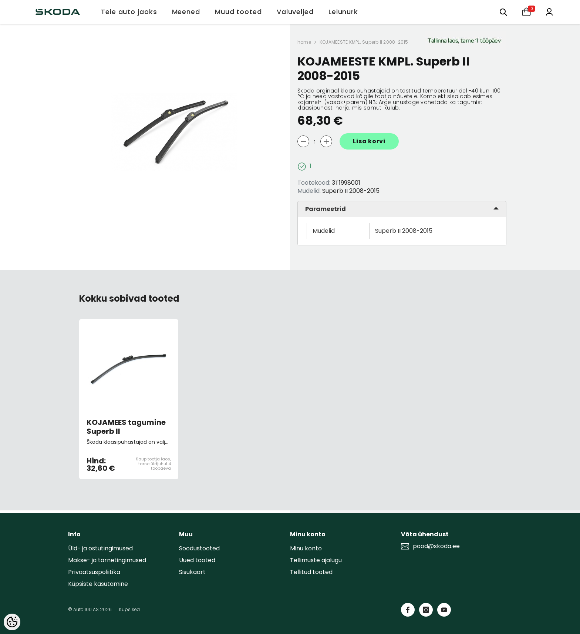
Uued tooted (197, 560)
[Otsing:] (503, 11)
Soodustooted (199, 548)
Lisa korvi (369, 141)
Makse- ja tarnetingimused (107, 560)
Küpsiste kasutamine (98, 584)
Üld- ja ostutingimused (100, 548)
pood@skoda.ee (436, 546)
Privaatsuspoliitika (94, 572)
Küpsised (129, 609)
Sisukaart (192, 572)
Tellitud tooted (311, 572)
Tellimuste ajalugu (316, 560)
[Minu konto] (549, 11)
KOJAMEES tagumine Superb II (126, 427)
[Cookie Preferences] (12, 622)
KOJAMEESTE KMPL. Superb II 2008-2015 (364, 42)
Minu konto (306, 548)
